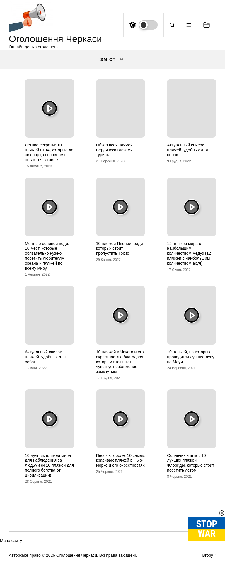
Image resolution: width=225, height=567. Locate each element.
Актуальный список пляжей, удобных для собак (45, 357)
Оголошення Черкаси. (77, 555)
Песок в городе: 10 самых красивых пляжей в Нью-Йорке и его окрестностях (120, 460)
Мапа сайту (11, 540)
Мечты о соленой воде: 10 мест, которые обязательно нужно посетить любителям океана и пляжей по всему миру (47, 256)
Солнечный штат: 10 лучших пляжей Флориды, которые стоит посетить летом (190, 463)
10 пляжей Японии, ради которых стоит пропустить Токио (119, 248)
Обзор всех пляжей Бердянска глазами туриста (114, 150)
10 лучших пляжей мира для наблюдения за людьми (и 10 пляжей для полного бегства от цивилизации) (49, 465)
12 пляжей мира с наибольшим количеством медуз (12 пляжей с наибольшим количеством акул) (189, 253)
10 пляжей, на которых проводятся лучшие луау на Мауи (190, 357)
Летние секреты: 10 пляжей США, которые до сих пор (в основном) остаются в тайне (49, 152)
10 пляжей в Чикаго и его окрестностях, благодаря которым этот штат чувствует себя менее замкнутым (120, 362)
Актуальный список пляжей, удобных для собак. (187, 150)
